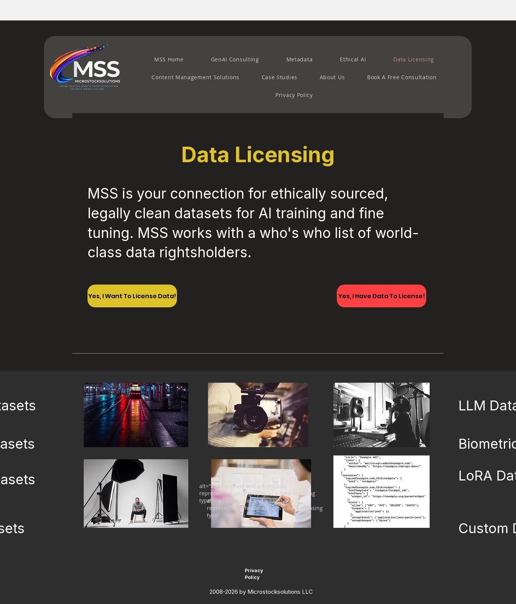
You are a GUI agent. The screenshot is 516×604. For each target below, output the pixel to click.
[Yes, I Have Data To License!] (381, 296)
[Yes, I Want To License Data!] (132, 296)
